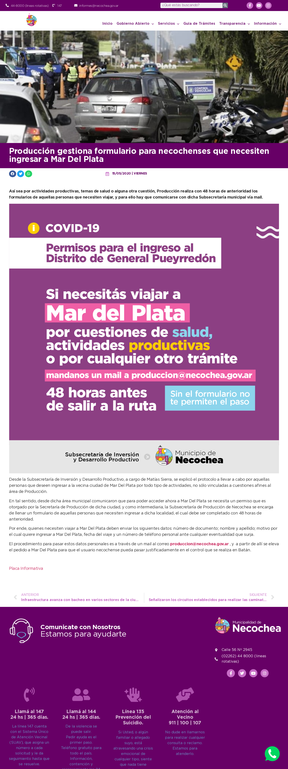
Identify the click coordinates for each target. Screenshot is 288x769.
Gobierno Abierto (135, 23)
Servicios (168, 23)
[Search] (225, 5)
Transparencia (234, 23)
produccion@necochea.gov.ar (199, 544)
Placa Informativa (26, 568)
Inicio (107, 23)
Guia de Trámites (199, 23)
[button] (12, 173)
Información (267, 23)
